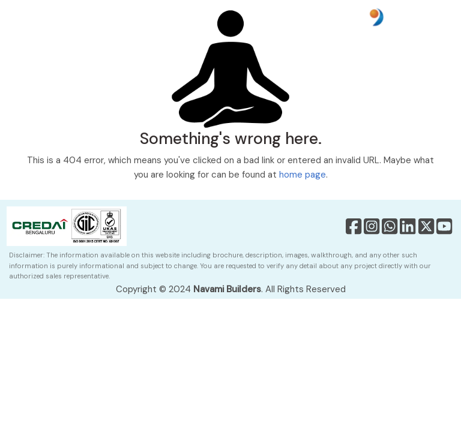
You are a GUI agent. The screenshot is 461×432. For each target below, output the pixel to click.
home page (302, 175)
